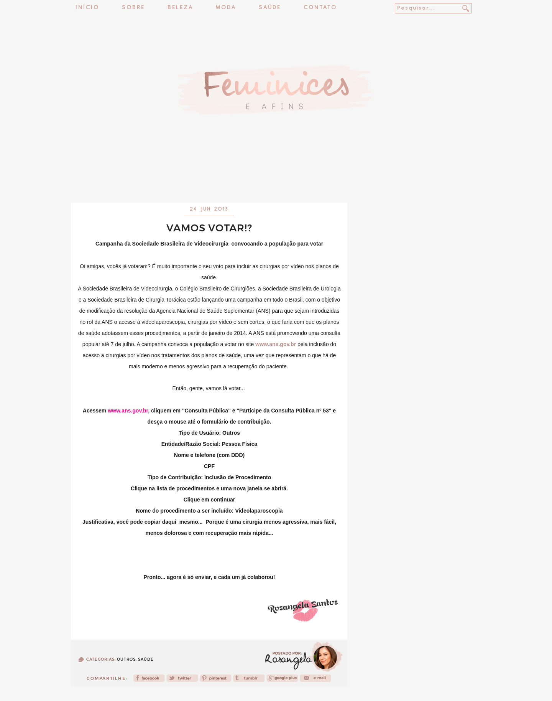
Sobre (133, 7)
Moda (226, 7)
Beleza (180, 7)
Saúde (270, 7)
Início (87, 7)
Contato (320, 7)
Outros (126, 659)
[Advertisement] (276, 182)
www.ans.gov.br (275, 344)
